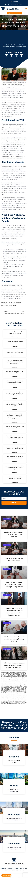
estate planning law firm (12, 9)
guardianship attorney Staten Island (8, 701)
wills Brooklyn (23, 692)
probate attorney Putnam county (16, 678)
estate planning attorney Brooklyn (11, 698)
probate (23, 244)
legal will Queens (18, 672)
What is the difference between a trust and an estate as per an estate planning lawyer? (15, 362)
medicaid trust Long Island (22, 674)
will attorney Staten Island (9, 689)
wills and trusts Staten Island (17, 692)
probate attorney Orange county (6, 678)
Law (14, 303)
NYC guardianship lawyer (23, 676)
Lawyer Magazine (15, 693)
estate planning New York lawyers (5, 699)
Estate (11, 303)
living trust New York (17, 673)
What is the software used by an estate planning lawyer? (15, 477)
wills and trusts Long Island (15, 691)
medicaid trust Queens (17, 675)
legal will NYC (14, 672)
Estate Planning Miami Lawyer (22, 693)
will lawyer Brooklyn (16, 689)
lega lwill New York (9, 672)
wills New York (7, 694)
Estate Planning (7, 305)
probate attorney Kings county (14, 677)
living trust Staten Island (8, 674)
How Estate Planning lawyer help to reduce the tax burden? (15, 332)
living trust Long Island (11, 673)
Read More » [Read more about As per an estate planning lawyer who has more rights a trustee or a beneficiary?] (15, 409)
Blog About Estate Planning (12, 44)
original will (7, 104)
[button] (26, 9)
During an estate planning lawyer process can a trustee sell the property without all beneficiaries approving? (14, 416)
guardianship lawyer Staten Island (10, 703)
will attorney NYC (21, 688)
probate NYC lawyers (10, 685)
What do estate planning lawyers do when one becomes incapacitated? (15, 447)
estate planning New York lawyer (21, 698)
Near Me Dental (17, 703)
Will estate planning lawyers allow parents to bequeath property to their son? (14, 382)
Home (3, 44)
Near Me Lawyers (21, 703)
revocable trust (20, 687)
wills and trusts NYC (3, 692)
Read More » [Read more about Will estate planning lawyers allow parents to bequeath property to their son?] (15, 387)
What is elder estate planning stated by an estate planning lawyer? (15, 427)
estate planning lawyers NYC (19, 694)
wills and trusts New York (22, 691)
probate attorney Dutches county (5, 677)
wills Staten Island (12, 694)
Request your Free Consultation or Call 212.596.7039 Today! (14, 725)
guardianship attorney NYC (16, 700)
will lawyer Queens (13, 690)
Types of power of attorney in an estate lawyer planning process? (15, 457)
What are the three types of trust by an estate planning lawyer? (14, 372)
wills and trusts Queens (10, 692)
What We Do (11, 868)
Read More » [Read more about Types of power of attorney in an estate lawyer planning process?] (15, 461)
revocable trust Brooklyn (6, 686)
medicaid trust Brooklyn (14, 674)
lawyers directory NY (21, 686)
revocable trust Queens (14, 687)
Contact (25, 868)
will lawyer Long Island (22, 689)
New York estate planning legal (7, 676)
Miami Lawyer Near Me (9, 693)
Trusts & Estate (12, 8)
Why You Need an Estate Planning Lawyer (15, 342)
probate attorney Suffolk (14, 679)
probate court (22, 166)
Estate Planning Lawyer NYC (19, 702)
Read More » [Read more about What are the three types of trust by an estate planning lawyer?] (15, 376)
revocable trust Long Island (14, 686)
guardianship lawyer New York (10, 702)
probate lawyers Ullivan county (5, 684)
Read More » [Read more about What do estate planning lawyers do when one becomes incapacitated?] (15, 452)
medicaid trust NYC (11, 675)
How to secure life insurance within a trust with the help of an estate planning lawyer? (15, 467)
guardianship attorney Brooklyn (15, 699)
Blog (21, 868)
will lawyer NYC (8, 690)
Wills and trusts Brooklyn (7, 691)
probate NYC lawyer (4, 685)
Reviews (17, 868)
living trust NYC (22, 673)
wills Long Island (3, 694)
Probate (18, 303)
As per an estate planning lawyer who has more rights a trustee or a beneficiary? (15, 404)
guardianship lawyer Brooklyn (17, 701)
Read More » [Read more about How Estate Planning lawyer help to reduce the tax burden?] (15, 337)
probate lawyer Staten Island (14, 683)
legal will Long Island (3, 672)
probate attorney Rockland (7, 679)
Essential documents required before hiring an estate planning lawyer (15, 351)
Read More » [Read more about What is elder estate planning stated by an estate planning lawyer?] (15, 431)
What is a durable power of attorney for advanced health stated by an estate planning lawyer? (15, 437)
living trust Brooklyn (5, 673)
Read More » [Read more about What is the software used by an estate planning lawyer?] (15, 482)
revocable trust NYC (8, 687)
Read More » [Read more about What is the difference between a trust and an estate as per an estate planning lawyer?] (15, 367)
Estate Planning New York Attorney (14, 864)
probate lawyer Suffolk (21, 683)
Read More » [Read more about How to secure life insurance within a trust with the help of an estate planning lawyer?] (15, 472)
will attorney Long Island (9, 688)
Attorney (5, 303)
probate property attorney (17, 685)
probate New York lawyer (21, 684)
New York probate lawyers (15, 676)
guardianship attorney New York (7, 700)
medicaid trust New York (4, 675)
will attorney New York (16, 688)
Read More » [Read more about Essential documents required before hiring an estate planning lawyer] (15, 356)
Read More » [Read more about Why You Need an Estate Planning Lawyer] (15, 346)
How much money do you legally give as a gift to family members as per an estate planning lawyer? (15, 393)
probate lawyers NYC (7, 683)
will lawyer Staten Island (19, 690)
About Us (4, 868)
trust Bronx (24, 687)
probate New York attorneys (14, 684)
